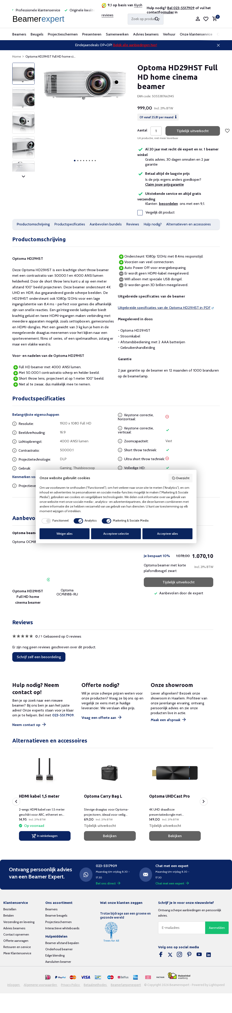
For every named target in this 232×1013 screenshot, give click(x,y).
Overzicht (181, 478)
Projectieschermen (63, 34)
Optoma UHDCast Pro (169, 796)
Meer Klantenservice (17, 953)
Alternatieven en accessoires (188, 224)
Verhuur (169, 34)
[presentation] (16, 801)
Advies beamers (146, 34)
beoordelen (168, 204)
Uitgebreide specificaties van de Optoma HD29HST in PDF (164, 308)
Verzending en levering (18, 922)
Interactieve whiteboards (62, 928)
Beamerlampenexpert (126, 985)
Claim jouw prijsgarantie (164, 184)
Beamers (19, 34)
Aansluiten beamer (58, 962)
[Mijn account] (198, 19)
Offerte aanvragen (15, 941)
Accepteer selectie (116, 534)
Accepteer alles (167, 534)
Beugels (37, 34)
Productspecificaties (69, 224)
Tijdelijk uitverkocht (193, 131)
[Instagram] (179, 955)
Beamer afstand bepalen (62, 943)
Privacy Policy (70, 985)
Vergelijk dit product (156, 212)
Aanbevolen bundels (106, 224)
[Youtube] (199, 955)
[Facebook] (160, 955)
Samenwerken (117, 34)
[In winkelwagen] (45, 836)
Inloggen (13, 985)
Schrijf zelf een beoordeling (39, 657)
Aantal (142, 130)
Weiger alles (64, 534)
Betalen (8, 915)
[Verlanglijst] (205, 19)
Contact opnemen (16, 934)
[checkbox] (54, 521)
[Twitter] (170, 955)
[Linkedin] (208, 955)
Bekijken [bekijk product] (110, 836)
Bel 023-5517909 (180, 8)
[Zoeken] (145, 19)
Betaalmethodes (95, 985)
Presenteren (91, 34)
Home (18, 56)
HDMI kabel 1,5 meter (39, 796)
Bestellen (9, 909)
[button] (74, 160)
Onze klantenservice (196, 34)
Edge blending (55, 955)
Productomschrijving (33, 224)
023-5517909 (63, 715)
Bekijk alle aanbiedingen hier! (135, 45)
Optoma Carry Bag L (103, 796)
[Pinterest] (189, 955)
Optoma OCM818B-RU (30, 542)
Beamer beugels (56, 915)
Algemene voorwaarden (41, 985)
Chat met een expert (172, 883)
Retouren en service (17, 947)
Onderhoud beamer (59, 949)
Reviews (132, 224)
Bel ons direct (108, 883)
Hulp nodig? (153, 224)
